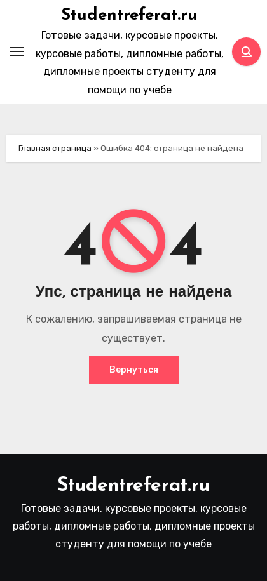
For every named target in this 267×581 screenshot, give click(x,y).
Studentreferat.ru (129, 15)
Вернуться (133, 369)
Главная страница (55, 148)
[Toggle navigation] (16, 51)
